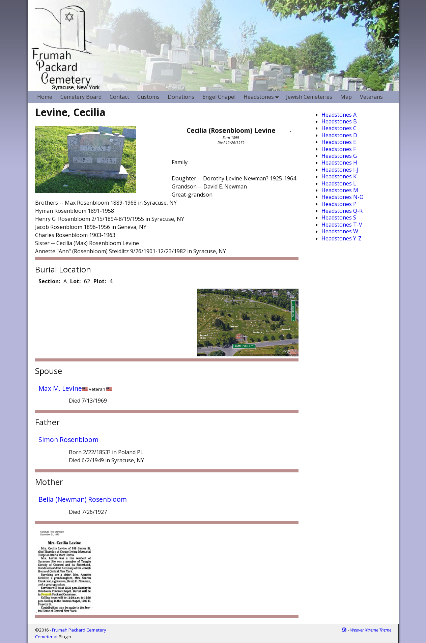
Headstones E (338, 142)
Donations (181, 96)
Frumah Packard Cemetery (79, 630)
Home (44, 96)
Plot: (99, 281)
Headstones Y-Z (341, 238)
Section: (49, 281)
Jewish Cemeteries (309, 96)
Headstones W (339, 231)
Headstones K (339, 176)
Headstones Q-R (342, 210)
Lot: (75, 281)
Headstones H (339, 162)
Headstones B (339, 121)
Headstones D (339, 135)
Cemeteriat (46, 637)
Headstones (263, 97)
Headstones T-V (341, 224)
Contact (119, 96)
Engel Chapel (218, 96)
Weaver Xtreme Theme (370, 630)
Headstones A (339, 114)
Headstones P (339, 204)
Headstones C (339, 128)
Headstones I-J (340, 169)
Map (346, 96)
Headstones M (339, 190)
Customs (148, 96)
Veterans (371, 96)
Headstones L (338, 183)
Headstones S (338, 217)
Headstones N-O (342, 197)
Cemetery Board (81, 96)
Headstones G (339, 155)
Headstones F (338, 149)
